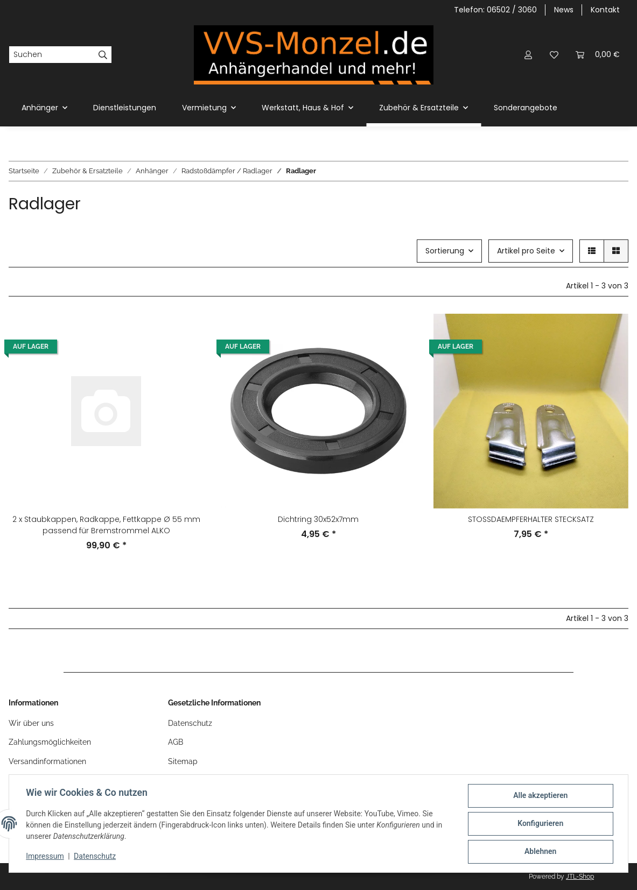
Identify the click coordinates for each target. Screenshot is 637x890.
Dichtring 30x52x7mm (318, 519)
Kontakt (605, 9)
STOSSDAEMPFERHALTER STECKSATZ (531, 519)
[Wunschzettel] (554, 54)
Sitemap (183, 761)
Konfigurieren (540, 824)
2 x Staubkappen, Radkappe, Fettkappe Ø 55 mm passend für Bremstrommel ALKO (106, 525)
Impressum (45, 856)
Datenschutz (190, 723)
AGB (175, 742)
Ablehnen (540, 851)
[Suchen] (52, 55)
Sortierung (444, 250)
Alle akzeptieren (540, 796)
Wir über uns (31, 723)
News (563, 9)
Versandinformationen (47, 761)
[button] (528, 54)
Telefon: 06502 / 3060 (495, 9)
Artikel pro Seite (526, 250)
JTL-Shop (580, 876)
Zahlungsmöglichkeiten (50, 742)
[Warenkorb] (597, 54)
